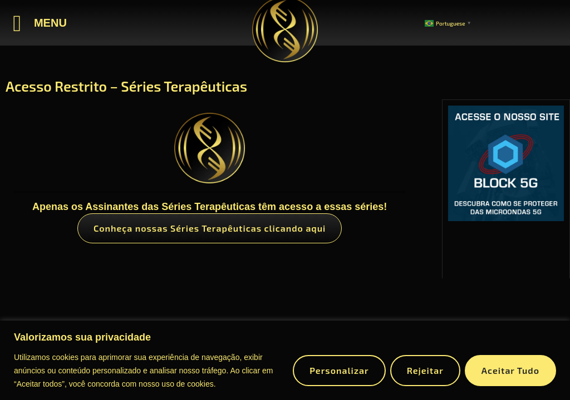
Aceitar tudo (510, 370)
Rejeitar (425, 370)
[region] (285, 360)
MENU (50, 23)
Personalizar (338, 370)
